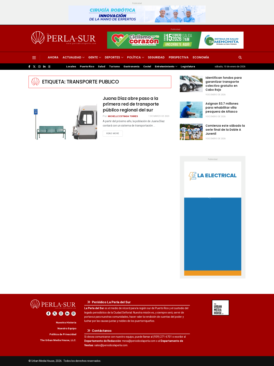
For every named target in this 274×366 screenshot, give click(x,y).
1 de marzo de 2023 (158, 116)
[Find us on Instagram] (39, 66)
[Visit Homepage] (64, 38)
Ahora (53, 57)
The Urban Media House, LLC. (58, 340)
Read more (114, 133)
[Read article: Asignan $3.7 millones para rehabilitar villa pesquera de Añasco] (191, 110)
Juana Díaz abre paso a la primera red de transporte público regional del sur (131, 104)
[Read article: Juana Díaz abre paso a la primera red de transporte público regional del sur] (63, 120)
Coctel (147, 66)
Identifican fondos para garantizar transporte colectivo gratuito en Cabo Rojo (224, 84)
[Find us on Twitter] (34, 66)
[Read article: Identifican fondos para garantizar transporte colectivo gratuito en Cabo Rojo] (191, 84)
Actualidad (72, 57)
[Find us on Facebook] (29, 66)
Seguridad (156, 57)
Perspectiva (179, 57)
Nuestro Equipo (66, 328)
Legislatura (188, 66)
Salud (101, 66)
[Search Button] (240, 57)
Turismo (114, 66)
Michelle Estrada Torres (123, 116)
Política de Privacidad (62, 334)
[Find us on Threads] (49, 67)
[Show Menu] (34, 57)
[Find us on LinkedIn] (44, 66)
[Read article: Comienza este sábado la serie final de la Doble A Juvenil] (191, 132)
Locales (71, 66)
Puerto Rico (87, 66)
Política (134, 57)
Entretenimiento (164, 66)
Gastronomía (131, 66)
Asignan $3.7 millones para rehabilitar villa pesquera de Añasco (222, 108)
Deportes (112, 57)
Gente (93, 57)
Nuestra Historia (66, 322)
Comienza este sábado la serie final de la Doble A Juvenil (225, 130)
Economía (201, 57)
